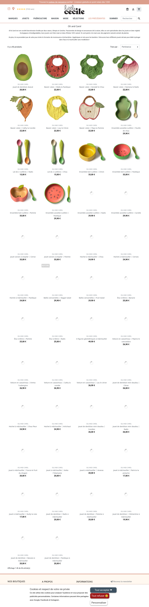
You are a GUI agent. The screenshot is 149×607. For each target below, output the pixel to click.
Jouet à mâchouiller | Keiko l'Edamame (57, 470)
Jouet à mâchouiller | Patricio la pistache (126, 470)
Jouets (25, 18)
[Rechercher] (129, 18)
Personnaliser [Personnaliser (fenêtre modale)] (98, 602)
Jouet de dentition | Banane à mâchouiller (23, 558)
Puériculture (40, 18)
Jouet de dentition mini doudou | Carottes (91, 426)
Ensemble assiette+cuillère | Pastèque (57, 213)
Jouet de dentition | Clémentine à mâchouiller (126, 514)
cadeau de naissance (57, 2)
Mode (65, 18)
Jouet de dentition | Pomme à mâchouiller (92, 514)
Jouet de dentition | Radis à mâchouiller (57, 514)
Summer (114, 18)
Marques (13, 18)
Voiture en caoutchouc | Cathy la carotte (57, 383)
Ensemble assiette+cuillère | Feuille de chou (126, 128)
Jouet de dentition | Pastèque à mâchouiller (57, 558)
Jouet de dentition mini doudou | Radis (126, 426)
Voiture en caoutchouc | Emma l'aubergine (22, 383)
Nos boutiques (16, 581)
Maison (55, 18)
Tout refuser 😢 (99, 595)
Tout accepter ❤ (103, 590)
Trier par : (114, 47)
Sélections (78, 18)
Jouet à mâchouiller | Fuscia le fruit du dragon (23, 470)
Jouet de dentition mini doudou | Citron (126, 383)
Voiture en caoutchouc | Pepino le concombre (126, 339)
